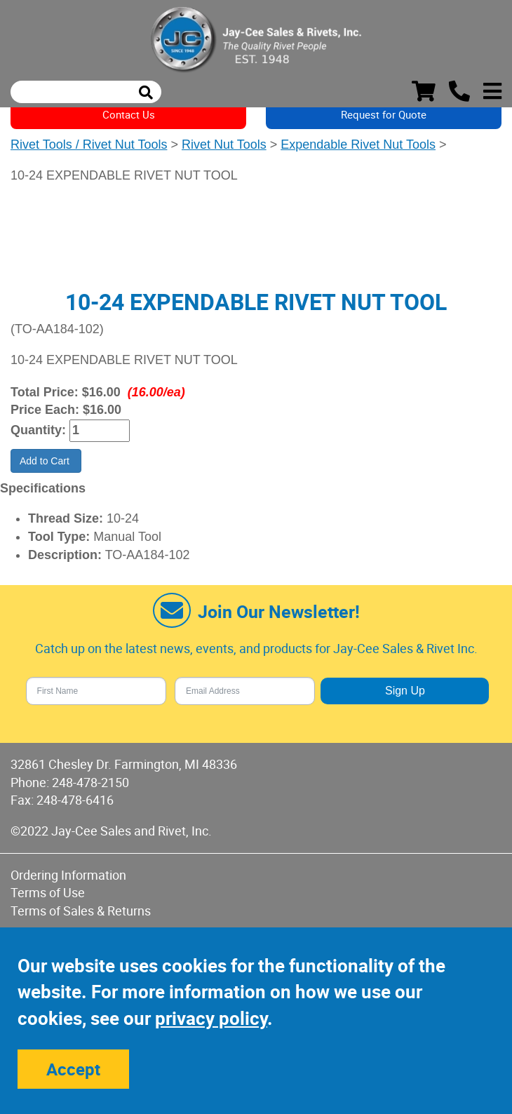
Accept (73, 1069)
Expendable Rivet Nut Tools (358, 144)
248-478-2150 (90, 782)
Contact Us (128, 114)
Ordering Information (68, 874)
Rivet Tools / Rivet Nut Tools (89, 144)
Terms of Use (48, 892)
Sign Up (405, 691)
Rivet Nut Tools (224, 144)
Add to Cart (46, 461)
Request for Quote (383, 114)
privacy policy (211, 1018)
